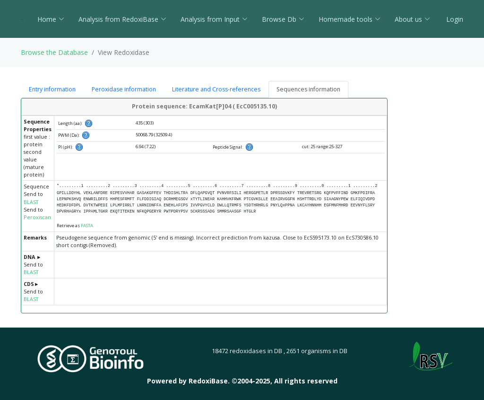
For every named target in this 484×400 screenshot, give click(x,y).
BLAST (31, 202)
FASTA (87, 225)
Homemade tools (349, 19)
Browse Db (283, 19)
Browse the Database (54, 52)
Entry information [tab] (52, 89)
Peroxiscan (37, 217)
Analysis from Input (214, 19)
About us (412, 19)
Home (50, 19)
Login (453, 19)
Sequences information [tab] (308, 89)
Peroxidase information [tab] (124, 89)
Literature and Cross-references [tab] (216, 89)
